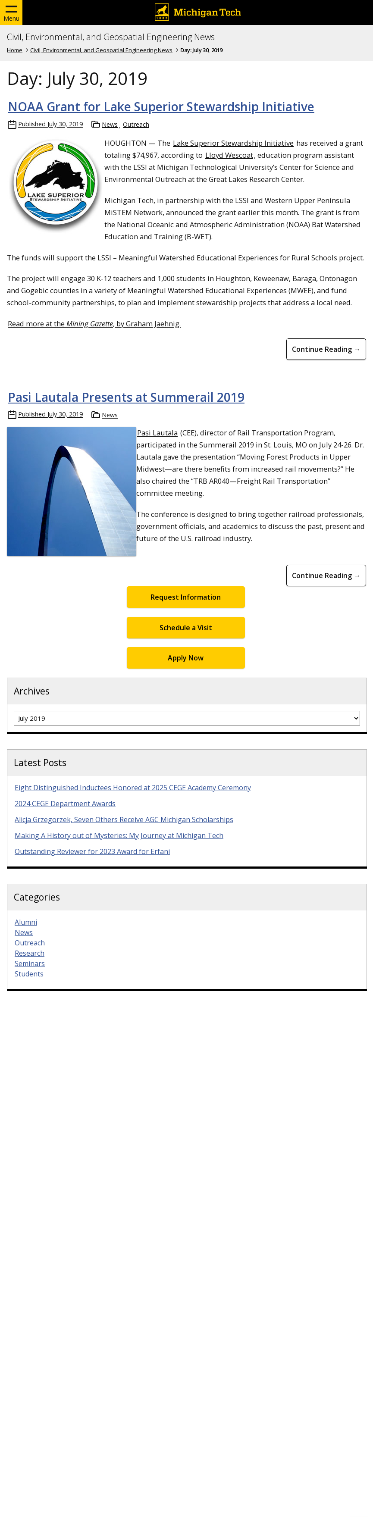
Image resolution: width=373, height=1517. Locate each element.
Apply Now (186, 658)
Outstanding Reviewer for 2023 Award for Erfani (92, 851)
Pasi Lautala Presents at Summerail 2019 (126, 397)
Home (14, 50)
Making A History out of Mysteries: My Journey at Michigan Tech (119, 835)
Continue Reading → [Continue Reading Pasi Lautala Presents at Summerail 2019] (326, 575)
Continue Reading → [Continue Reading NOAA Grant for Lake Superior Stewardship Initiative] (326, 349)
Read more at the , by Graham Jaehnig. (94, 323)
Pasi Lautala (157, 433)
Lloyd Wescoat (229, 155)
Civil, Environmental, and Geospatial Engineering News (111, 37)
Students (29, 974)
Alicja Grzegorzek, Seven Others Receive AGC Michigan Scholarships (124, 819)
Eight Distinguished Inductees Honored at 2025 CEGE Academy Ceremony (133, 787)
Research (29, 953)
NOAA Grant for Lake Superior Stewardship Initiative (161, 106)
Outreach (136, 124)
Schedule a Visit (186, 627)
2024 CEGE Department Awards (65, 803)
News (110, 124)
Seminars (30, 963)
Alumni (26, 922)
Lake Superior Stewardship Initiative (233, 143)
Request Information (185, 597)
